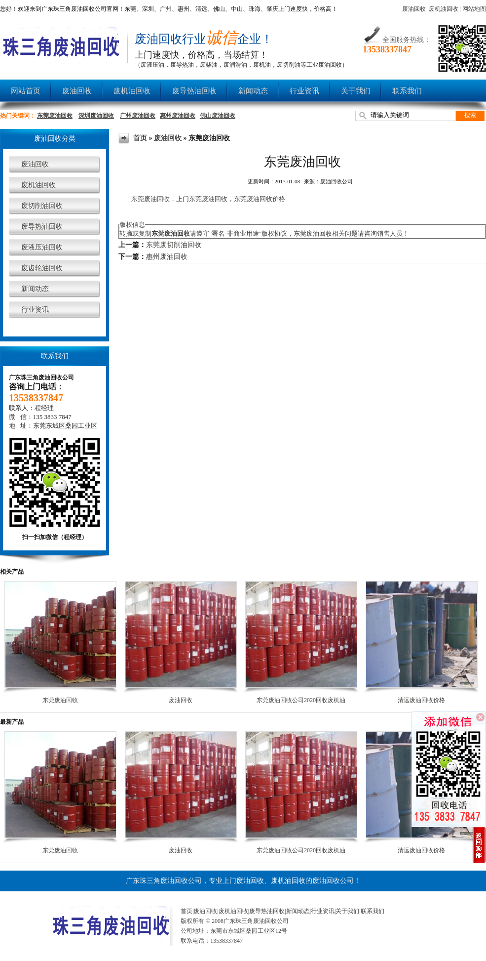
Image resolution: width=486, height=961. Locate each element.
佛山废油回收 (217, 115)
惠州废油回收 (177, 115)
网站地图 (474, 8)
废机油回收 (443, 8)
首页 (140, 138)
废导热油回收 (194, 91)
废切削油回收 (42, 205)
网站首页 (25, 91)
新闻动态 (253, 91)
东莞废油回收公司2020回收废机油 (301, 700)
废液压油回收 (42, 247)
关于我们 (356, 91)
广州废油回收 (137, 115)
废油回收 (414, 8)
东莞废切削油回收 (173, 245)
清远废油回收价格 (421, 700)
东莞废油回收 (55, 115)
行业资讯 (304, 91)
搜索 (470, 115)
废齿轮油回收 (42, 268)
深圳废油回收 (96, 115)
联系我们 (407, 91)
